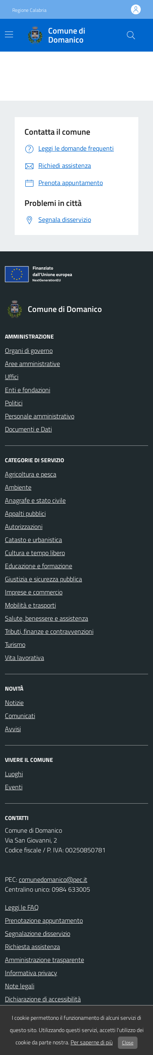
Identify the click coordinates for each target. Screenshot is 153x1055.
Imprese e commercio (33, 592)
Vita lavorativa (24, 657)
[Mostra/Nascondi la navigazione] (9, 34)
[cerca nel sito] (131, 35)
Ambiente (18, 487)
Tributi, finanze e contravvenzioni (49, 631)
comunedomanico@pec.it (53, 879)
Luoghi (14, 774)
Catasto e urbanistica (33, 539)
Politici (13, 403)
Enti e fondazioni (27, 390)
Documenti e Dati (28, 429)
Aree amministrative (32, 363)
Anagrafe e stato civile (35, 500)
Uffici (11, 377)
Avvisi (13, 729)
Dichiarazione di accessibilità (43, 999)
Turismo (15, 644)
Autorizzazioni (23, 526)
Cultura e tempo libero (35, 553)
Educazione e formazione (38, 566)
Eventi (13, 787)
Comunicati (20, 716)
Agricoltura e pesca (30, 474)
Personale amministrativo (39, 416)
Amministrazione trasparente (44, 960)
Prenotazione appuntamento (44, 920)
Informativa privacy (31, 973)
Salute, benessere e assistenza (46, 618)
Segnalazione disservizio (37, 933)
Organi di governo (29, 350)
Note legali (19, 986)
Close (127, 1042)
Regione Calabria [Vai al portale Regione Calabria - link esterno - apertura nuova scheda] (29, 10)
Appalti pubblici (25, 513)
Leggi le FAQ (22, 907)
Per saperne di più (92, 1042)
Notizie (14, 702)
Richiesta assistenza (32, 946)
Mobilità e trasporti (30, 605)
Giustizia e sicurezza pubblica (43, 579)
